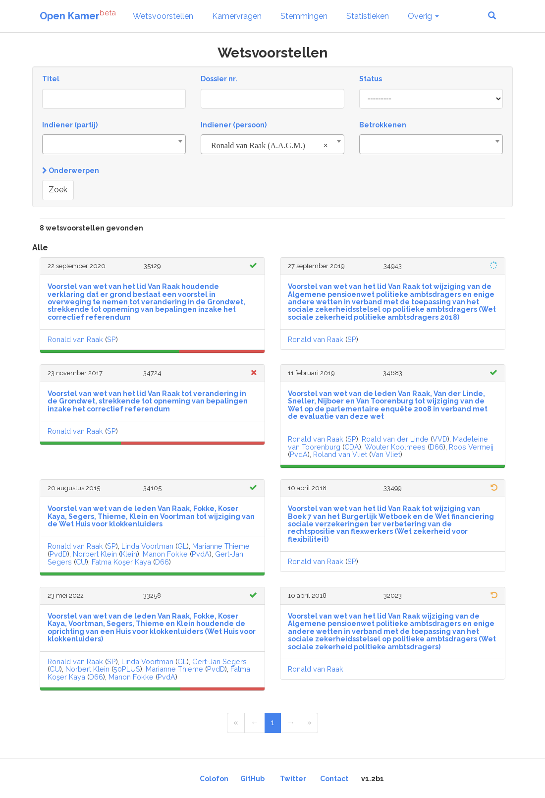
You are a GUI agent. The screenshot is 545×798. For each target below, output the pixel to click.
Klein (129, 554)
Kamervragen (237, 16)
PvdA (299, 454)
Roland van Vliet (340, 454)
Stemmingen (303, 16)
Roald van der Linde (395, 439)
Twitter (293, 779)
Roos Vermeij (471, 447)
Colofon (214, 779)
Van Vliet (385, 454)
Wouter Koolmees (395, 447)
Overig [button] (423, 16)
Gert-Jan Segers (219, 661)
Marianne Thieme (221, 546)
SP (111, 339)
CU (81, 562)
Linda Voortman (147, 546)
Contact (334, 779)
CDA (351, 447)
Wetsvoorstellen (163, 16)
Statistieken (367, 16)
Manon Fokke (165, 554)
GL (182, 546)
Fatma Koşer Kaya (121, 562)
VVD (440, 439)
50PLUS (126, 669)
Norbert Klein (95, 554)
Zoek (58, 189)
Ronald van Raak (75, 339)
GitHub (252, 779)
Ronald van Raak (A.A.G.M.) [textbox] (269, 146)
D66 (436, 447)
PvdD (58, 554)
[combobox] (114, 144)
